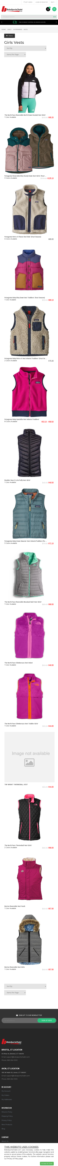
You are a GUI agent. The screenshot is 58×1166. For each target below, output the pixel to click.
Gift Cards (28, 2)
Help (53, 2)
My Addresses (7, 1099)
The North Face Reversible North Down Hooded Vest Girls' (25, 115)
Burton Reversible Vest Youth (14, 906)
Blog (3, 1129)
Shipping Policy (7, 1116)
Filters (9, 36)
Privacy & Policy (13, 1159)
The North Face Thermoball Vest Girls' (18, 845)
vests (26, 29)
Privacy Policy (7, 1120)
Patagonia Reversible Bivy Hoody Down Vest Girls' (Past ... (25, 176)
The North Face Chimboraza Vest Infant (18, 663)
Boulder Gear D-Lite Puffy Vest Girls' (17, 480)
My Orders (5, 1095)
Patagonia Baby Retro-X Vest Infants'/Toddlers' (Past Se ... (25, 358)
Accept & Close (46, 1164)
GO (54, 17)
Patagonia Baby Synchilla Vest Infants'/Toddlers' (21, 419)
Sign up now (47, 1020)
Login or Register (42, 2)
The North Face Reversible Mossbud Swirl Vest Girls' (23, 602)
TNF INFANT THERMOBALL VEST (16, 784)
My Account (6, 1091)
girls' (9, 29)
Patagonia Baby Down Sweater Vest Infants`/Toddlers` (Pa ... (25, 541)
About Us (5, 1141)
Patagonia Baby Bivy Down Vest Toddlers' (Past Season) (24, 297)
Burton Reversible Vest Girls (14, 967)
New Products (7, 1124)
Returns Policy (7, 1112)
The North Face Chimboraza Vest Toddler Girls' (21, 723)
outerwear (17, 29)
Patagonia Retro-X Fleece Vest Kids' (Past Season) (22, 237)
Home (4, 29)
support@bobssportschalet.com (18, 1057)
